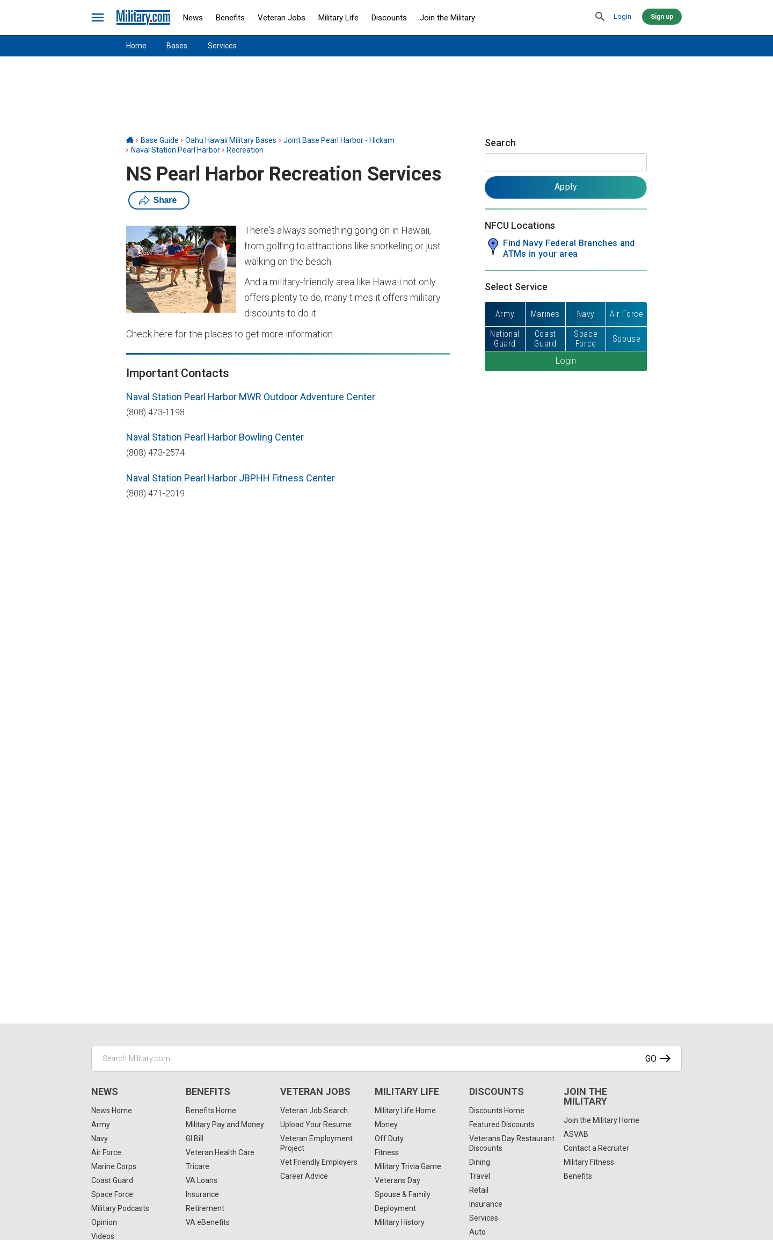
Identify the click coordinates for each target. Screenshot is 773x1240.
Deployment (395, 1208)
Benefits (230, 18)
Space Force (112, 1194)
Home (136, 45)
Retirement (205, 1208)
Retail (478, 1190)
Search (500, 142)
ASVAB (576, 1134)
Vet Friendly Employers (319, 1162)
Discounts (389, 18)
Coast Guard (112, 1180)
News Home (111, 1110)
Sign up (662, 16)
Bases (176, 45)
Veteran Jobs (281, 18)
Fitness (387, 1152)
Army (100, 1124)
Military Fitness (589, 1162)
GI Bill (194, 1138)
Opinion (104, 1222)
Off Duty (389, 1138)
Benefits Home (211, 1110)
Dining (479, 1162)
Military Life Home (405, 1110)
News (193, 18)
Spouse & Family (403, 1194)
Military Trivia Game (408, 1166)
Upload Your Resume (316, 1124)
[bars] (98, 17)
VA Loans (201, 1180)
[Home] (130, 140)
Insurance (202, 1194)
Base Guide (160, 140)
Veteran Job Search (314, 1110)
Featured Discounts (502, 1124)
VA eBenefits (208, 1222)
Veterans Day (397, 1180)
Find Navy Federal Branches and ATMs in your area (569, 248)
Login (622, 16)
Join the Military (447, 18)
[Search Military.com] (386, 1058)
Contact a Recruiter (596, 1148)
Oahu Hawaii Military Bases (230, 140)
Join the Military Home (601, 1120)
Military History (400, 1222)
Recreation (245, 150)
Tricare (197, 1166)
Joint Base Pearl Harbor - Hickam (339, 140)
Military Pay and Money (225, 1124)
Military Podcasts (120, 1208)
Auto (477, 1232)
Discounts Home (496, 1110)
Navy (99, 1138)
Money (386, 1124)
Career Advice (304, 1176)
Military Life (338, 18)
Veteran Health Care (220, 1152)
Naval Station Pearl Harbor (175, 150)
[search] (600, 17)
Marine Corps (113, 1166)
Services (222, 45)
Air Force (106, 1152)
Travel (479, 1176)
